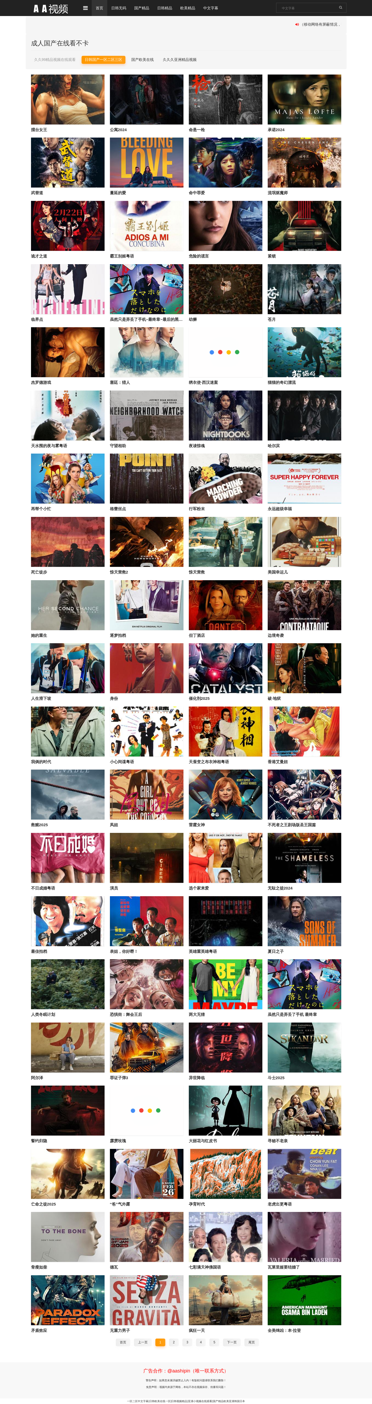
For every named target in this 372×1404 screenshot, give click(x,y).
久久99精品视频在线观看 (55, 59)
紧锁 (272, 256)
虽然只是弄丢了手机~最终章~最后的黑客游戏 (150, 319)
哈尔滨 (274, 445)
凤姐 (114, 824)
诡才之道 (39, 256)
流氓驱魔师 (278, 192)
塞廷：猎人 (120, 382)
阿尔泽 (37, 1077)
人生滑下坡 (41, 698)
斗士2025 (276, 1077)
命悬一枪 (197, 129)
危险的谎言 (199, 256)
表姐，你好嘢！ (124, 951)
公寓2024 (118, 129)
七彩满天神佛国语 (205, 1267)
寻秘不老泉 (278, 1140)
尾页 (251, 1342)
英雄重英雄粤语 (203, 951)
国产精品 (141, 8)
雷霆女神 (197, 824)
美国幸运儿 (278, 572)
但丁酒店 (197, 635)
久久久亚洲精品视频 (180, 59)
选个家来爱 (199, 888)
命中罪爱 (197, 192)
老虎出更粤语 (280, 1204)
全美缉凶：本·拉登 (284, 1330)
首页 (99, 8)
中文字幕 (210, 8)
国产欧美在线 (142, 59)
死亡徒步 (39, 572)
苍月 (272, 319)
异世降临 (197, 1077)
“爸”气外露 (120, 1204)
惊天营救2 (119, 572)
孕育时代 (197, 1204)
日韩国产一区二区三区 (103, 59)
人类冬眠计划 (43, 1014)
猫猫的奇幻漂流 (282, 382)
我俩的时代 (41, 761)
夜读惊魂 (197, 445)
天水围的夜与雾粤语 (49, 445)
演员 (114, 888)
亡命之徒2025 (43, 1204)
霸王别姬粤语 (122, 256)
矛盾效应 (39, 1330)
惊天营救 (197, 572)
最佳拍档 (39, 951)
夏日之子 (276, 951)
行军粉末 (197, 508)
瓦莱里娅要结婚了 (284, 1267)
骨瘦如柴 (39, 1267)
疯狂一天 (197, 1330)
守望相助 (118, 445)
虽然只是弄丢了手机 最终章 (292, 1014)
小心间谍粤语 (122, 761)
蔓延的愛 (118, 192)
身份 (114, 698)
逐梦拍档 (118, 635)
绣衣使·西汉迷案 (203, 382)
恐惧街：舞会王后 (126, 1014)
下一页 (232, 1342)
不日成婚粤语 (43, 888)
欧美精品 (187, 8)
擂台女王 (39, 129)
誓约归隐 (39, 1140)
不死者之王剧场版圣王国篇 (292, 824)
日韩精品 (164, 8)
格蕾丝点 (118, 508)
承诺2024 (276, 129)
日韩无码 (118, 8)
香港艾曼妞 (278, 761)
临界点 (37, 319)
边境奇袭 (276, 635)
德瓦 (114, 1267)
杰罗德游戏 (41, 382)
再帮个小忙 (41, 508)
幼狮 (193, 319)
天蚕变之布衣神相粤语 (209, 761)
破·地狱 (274, 698)
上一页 (143, 1342)
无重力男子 (120, 1330)
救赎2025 (39, 824)
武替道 (37, 192)
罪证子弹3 (119, 1077)
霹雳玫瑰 (118, 1140)
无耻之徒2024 (280, 888)
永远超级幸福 (280, 508)
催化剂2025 (199, 698)
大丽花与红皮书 (203, 1140)
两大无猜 (197, 1014)
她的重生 (39, 635)
